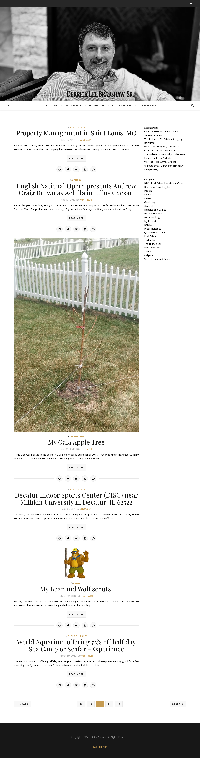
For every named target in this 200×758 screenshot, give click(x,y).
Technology (150, 239)
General (77, 180)
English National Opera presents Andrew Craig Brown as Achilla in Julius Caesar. (76, 189)
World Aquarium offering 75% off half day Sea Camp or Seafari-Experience (76, 644)
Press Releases (78, 635)
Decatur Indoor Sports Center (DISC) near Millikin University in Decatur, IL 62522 (76, 497)
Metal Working (152, 217)
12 (81, 703)
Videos (148, 251)
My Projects (150, 221)
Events (148, 194)
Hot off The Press (154, 213)
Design (148, 190)
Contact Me (147, 105)
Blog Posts (73, 105)
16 (118, 703)
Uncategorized (152, 247)
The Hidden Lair (152, 243)
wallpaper (149, 255)
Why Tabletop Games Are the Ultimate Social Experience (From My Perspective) (164, 165)
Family (77, 582)
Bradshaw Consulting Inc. (157, 187)
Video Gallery (122, 105)
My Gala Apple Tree (76, 441)
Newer (22, 703)
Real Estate (77, 127)
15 (109, 703)
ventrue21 (86, 139)
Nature (148, 224)
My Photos (96, 105)
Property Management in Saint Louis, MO (76, 133)
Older (177, 703)
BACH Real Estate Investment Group (164, 183)
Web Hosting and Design (157, 258)
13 (90, 703)
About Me (51, 105)
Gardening (77, 436)
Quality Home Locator (156, 232)
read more (76, 158)
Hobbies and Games (155, 209)
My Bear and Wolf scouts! (76, 588)
